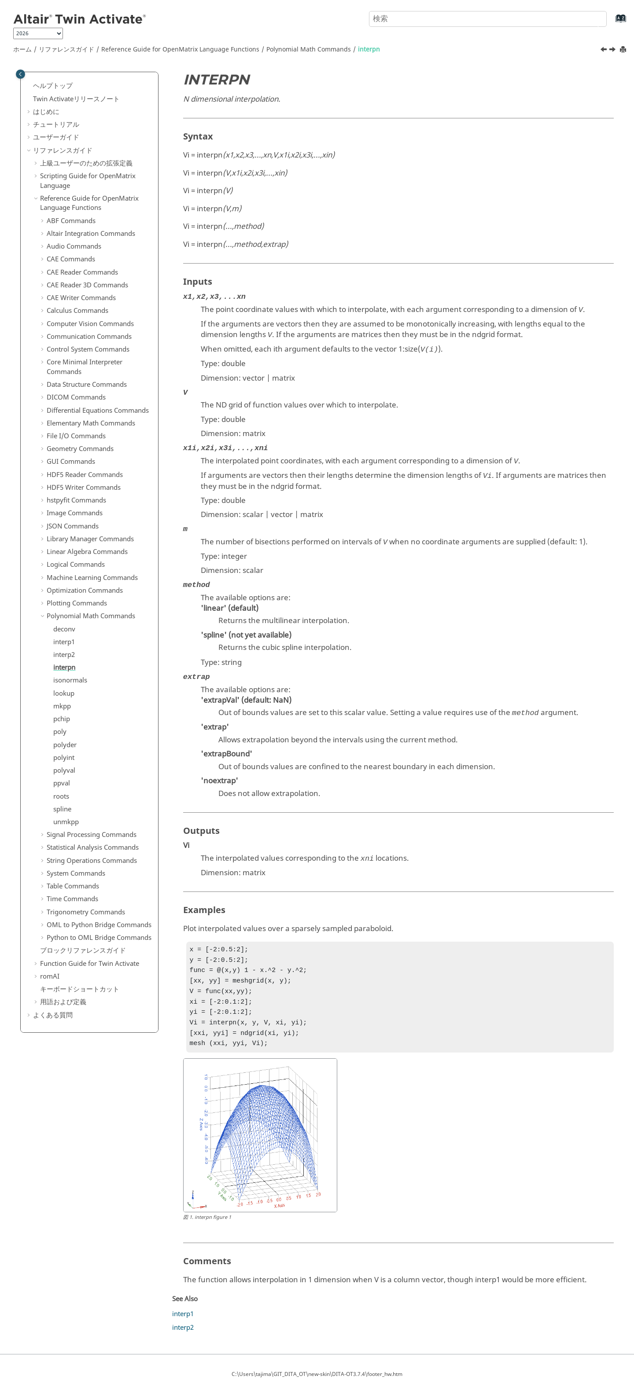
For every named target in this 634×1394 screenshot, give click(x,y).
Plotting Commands (77, 603)
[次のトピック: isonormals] (613, 50)
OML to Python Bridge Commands (99, 925)
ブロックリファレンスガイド (83, 950)
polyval (64, 770)
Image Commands (75, 513)
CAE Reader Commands (82, 272)
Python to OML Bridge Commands (99, 938)
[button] (29, 86)
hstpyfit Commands (76, 500)
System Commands (76, 873)
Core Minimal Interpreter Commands (84, 367)
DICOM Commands (76, 397)
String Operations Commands (92, 861)
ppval (61, 783)
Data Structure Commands (87, 384)
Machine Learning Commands (92, 578)
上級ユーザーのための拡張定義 (86, 163)
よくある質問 (53, 1015)
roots (61, 796)
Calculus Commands (77, 310)
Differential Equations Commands (98, 410)
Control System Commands (88, 349)
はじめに (46, 112)
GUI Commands (71, 461)
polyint (63, 758)
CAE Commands (71, 259)
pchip (61, 719)
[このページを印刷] (623, 50)
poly (59, 732)
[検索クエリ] (488, 19)
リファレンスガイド (66, 49)
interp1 (64, 642)
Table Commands (73, 886)
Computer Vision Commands (90, 324)
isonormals (70, 680)
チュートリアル (56, 124)
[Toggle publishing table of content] (20, 74)
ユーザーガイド (56, 137)
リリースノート (76, 99)
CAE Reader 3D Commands (87, 285)
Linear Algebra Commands (87, 552)
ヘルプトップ (53, 86)
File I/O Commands (76, 436)
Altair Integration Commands (91, 233)
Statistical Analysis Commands (93, 847)
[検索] (591, 18)
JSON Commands (73, 526)
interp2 (64, 655)
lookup (63, 693)
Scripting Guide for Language (88, 181)
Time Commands (72, 899)
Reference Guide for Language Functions (180, 49)
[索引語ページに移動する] (611, 22)
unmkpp (66, 822)
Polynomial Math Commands (308, 49)
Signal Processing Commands (91, 835)
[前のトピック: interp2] (604, 50)
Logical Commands (76, 564)
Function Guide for (89, 963)
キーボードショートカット (79, 989)
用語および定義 (63, 1002)
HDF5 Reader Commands (85, 475)
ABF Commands (71, 221)
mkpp (62, 706)
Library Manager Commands (90, 539)
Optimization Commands (85, 590)
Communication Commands (89, 336)
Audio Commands (74, 246)
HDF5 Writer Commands (84, 487)
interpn (369, 49)
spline (62, 809)
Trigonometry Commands (86, 912)
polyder (65, 745)
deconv (64, 629)
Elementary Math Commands (91, 423)
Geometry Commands (80, 449)
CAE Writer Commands (81, 298)
